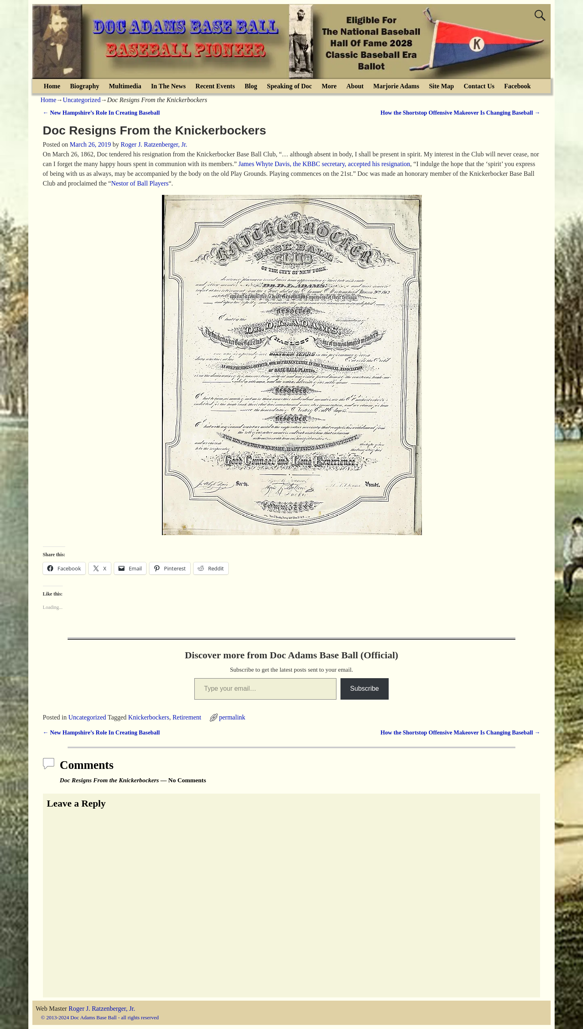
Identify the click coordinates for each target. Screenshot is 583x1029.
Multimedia (125, 86)
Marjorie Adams (396, 86)
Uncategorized (81, 99)
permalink (232, 717)
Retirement (186, 717)
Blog (251, 86)
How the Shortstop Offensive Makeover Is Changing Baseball (460, 112)
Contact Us (479, 86)
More (328, 86)
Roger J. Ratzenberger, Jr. (101, 1008)
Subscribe (364, 688)
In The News (168, 86)
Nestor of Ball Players (139, 183)
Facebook (517, 86)
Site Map (441, 86)
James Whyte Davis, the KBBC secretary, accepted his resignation (324, 163)
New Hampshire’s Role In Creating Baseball (101, 112)
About (355, 86)
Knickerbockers (148, 717)
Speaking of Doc (289, 86)
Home (52, 86)
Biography (84, 86)
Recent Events (215, 86)
